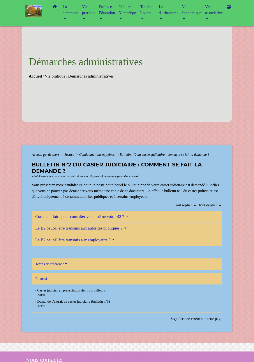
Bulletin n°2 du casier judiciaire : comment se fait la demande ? (164, 154)
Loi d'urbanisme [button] (168, 10)
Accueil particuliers (46, 154)
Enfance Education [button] (107, 10)
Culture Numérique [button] (127, 10)
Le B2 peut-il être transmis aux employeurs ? (73, 240)
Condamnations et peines (97, 154)
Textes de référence (49, 264)
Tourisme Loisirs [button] (147, 10)
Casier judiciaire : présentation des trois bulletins (71, 290)
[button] (55, 7)
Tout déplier (210, 205)
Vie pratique (55, 76)
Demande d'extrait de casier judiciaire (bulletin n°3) (73, 301)
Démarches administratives (91, 76)
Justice (69, 154)
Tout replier (186, 205)
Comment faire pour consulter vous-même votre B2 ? (80, 216)
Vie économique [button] (191, 10)
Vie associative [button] (214, 10)
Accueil (35, 76)
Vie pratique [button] (88, 10)
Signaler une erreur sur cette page (196, 318)
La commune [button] (71, 10)
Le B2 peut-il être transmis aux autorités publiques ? (79, 228)
